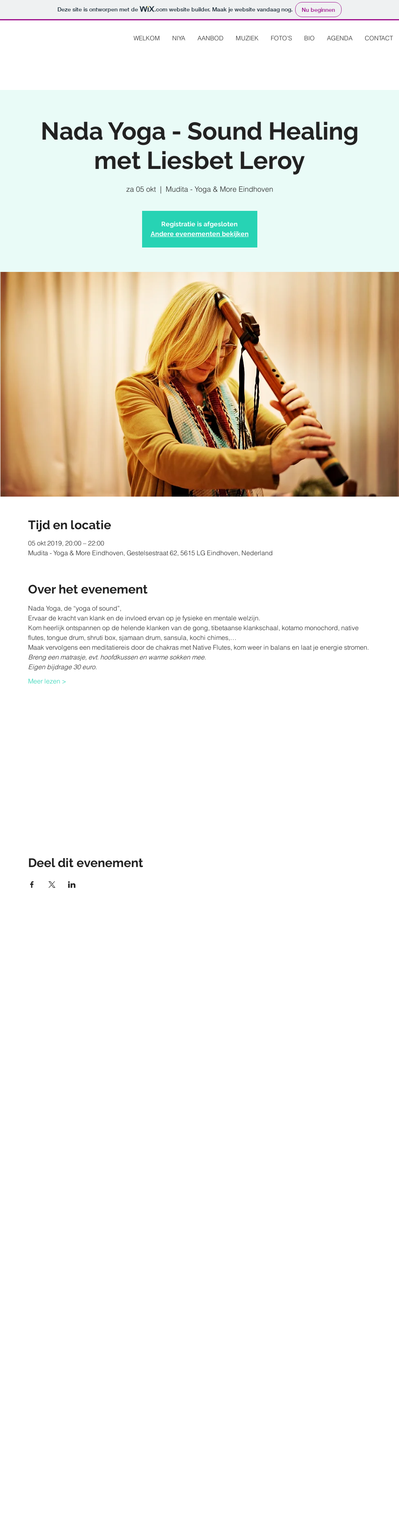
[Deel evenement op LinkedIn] (72, 884)
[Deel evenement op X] (52, 884)
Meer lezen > (47, 681)
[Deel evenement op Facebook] (32, 884)
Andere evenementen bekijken (200, 234)
